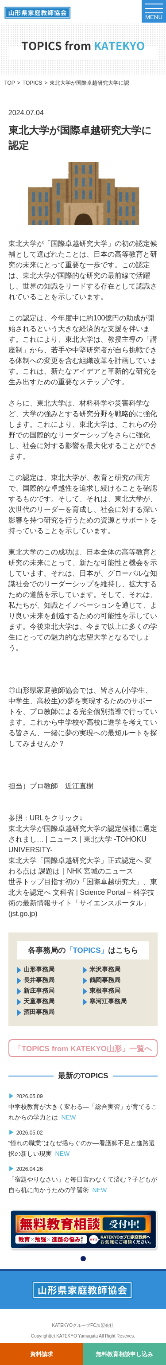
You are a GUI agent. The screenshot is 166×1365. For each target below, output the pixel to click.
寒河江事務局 (108, 1001)
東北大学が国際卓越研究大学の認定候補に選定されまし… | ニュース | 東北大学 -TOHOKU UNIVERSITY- (82, 839)
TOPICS (32, 83)
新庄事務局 (38, 990)
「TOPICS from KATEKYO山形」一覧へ (83, 1049)
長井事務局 (38, 979)
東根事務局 (104, 990)
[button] (83, 1258)
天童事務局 (38, 1001)
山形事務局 (38, 969)
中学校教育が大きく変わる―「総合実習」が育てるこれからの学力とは (82, 1106)
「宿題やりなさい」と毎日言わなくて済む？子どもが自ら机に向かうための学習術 (82, 1179)
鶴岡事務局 (104, 979)
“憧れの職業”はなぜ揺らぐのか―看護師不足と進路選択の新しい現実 (81, 1143)
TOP (9, 83)
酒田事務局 (38, 1011)
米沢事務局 (104, 969)
